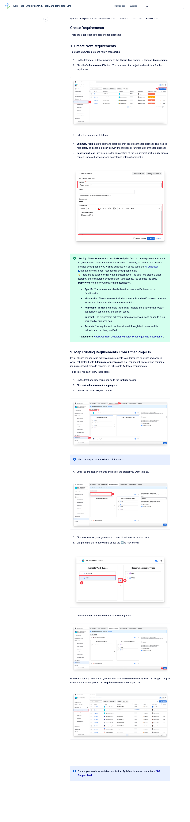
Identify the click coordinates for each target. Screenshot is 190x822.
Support (133, 6)
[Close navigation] (45, 19)
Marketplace (119, 6)
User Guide (123, 18)
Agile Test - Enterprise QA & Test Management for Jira (42, 5)
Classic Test (137, 18)
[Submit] (147, 6)
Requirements (152, 18)
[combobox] (164, 6)
